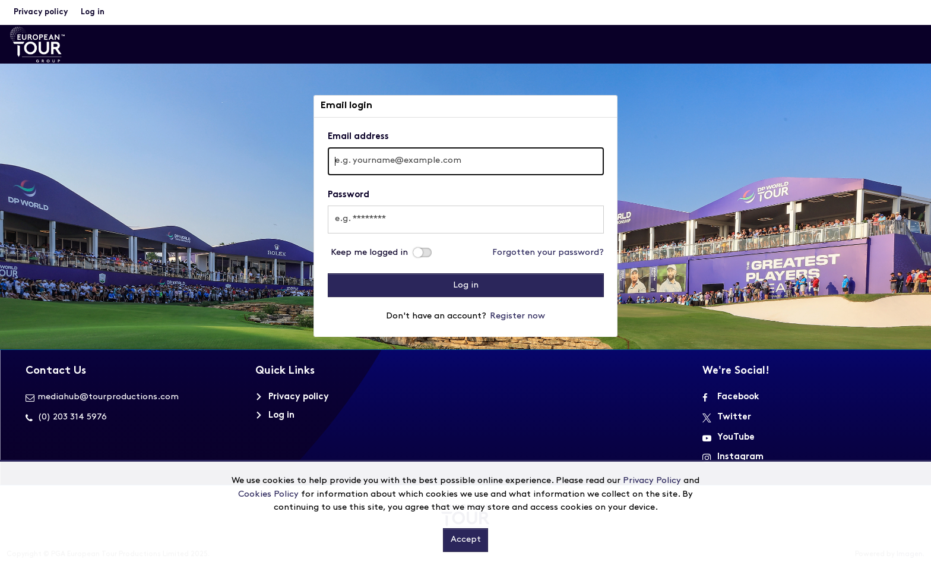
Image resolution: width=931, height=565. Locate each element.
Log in (92, 12)
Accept (466, 539)
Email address (358, 136)
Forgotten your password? (548, 252)
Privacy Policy (652, 480)
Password (348, 195)
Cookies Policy (268, 494)
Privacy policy (41, 12)
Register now (517, 316)
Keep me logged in (369, 252)
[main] (466, 216)
